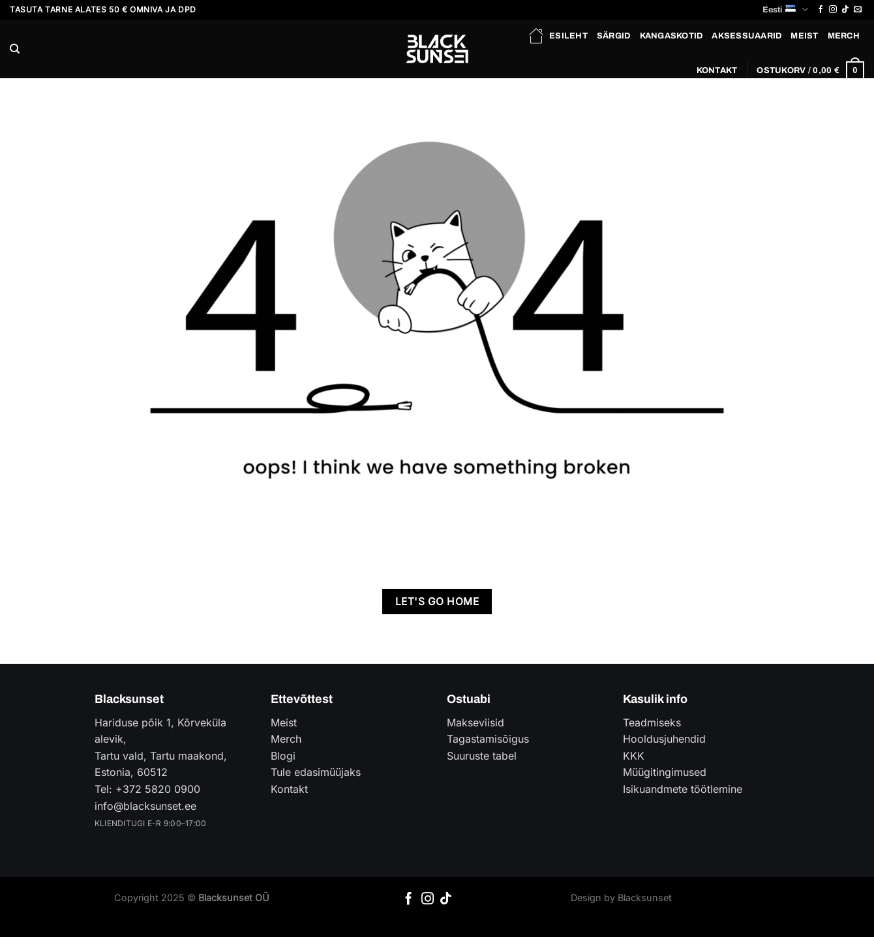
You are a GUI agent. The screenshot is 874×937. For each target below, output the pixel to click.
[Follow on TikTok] (845, 9)
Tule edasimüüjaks (316, 772)
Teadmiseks (652, 722)
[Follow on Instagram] (833, 9)
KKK (633, 755)
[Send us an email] (858, 9)
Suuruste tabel (482, 755)
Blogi (283, 755)
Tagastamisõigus (488, 738)
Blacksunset (645, 897)
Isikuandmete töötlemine (682, 789)
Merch (844, 35)
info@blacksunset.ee (145, 805)
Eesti (784, 9)
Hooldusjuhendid (664, 738)
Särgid (614, 35)
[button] (810, 70)
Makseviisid (475, 722)
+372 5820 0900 (157, 789)
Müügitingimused (664, 772)
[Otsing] (15, 49)
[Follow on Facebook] (820, 9)
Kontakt (717, 70)
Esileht (557, 36)
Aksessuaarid (746, 35)
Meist (804, 35)
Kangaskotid (671, 35)
